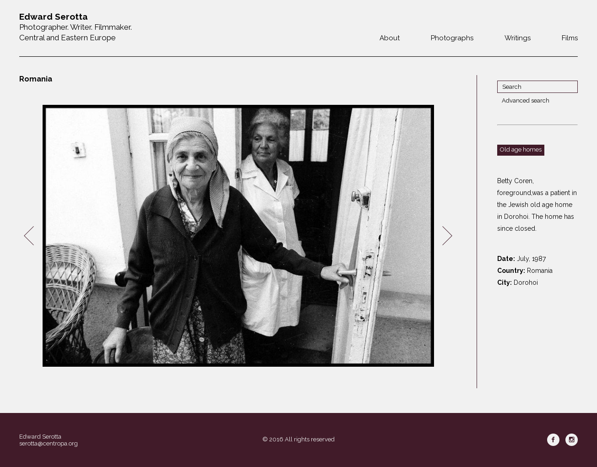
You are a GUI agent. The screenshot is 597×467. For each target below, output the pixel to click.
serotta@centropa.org (48, 443)
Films (570, 38)
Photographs (452, 38)
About (390, 38)
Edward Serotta (40, 436)
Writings (518, 38)
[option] (238, 236)
